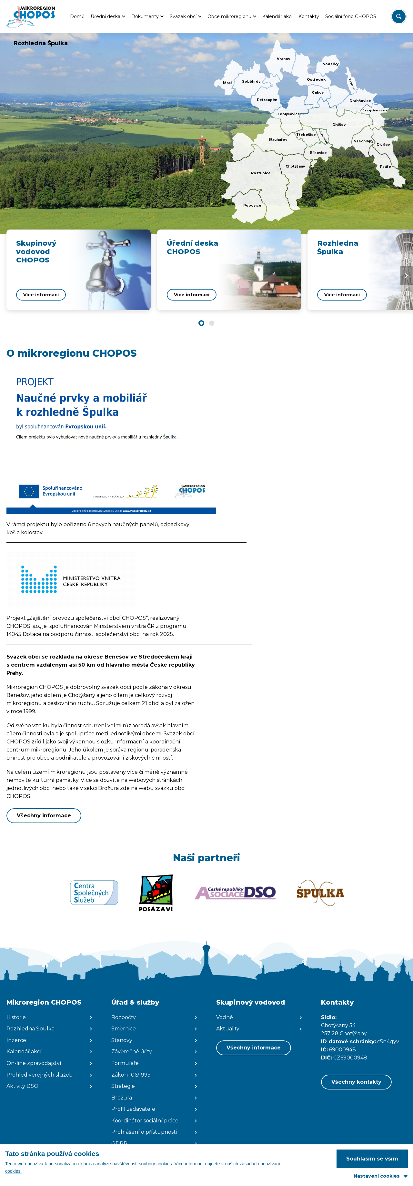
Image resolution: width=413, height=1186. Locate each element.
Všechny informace (44, 816)
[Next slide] (406, 275)
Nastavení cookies (377, 1176)
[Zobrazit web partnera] (94, 893)
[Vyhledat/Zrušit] (399, 16)
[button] (201, 323)
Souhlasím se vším (372, 1159)
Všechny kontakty (356, 1082)
